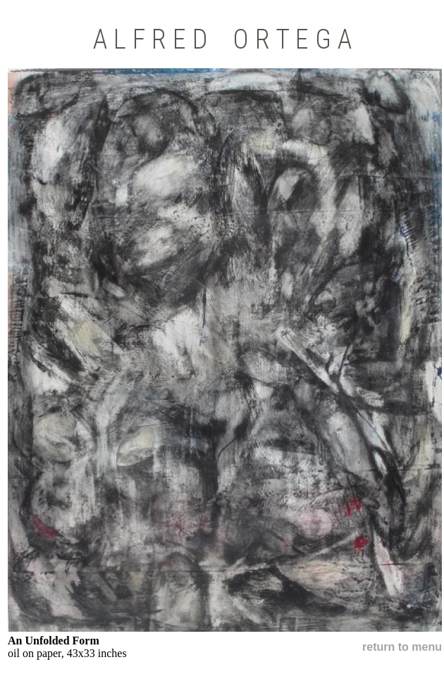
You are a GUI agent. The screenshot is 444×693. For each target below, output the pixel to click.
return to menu (402, 647)
